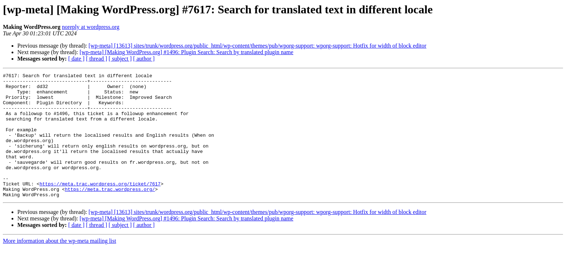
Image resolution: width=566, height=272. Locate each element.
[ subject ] (120, 59)
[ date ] (76, 59)
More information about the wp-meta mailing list (59, 266)
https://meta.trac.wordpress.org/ (110, 213)
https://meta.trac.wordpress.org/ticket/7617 (99, 206)
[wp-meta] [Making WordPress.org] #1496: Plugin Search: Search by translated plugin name (186, 52)
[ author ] (144, 59)
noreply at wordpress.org (90, 27)
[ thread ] (96, 59)
